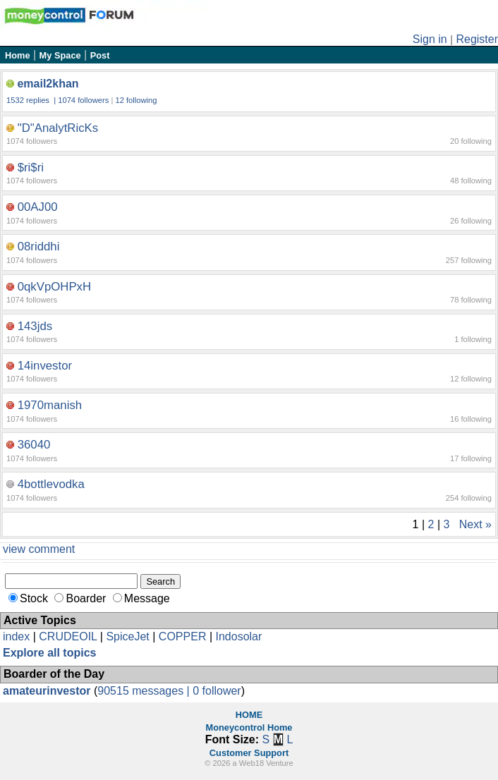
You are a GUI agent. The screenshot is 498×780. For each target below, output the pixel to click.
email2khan (47, 84)
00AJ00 (38, 207)
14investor (45, 365)
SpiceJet (127, 636)
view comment (39, 549)
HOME (249, 714)
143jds (35, 326)
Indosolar (238, 636)
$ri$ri (31, 167)
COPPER (183, 636)
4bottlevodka (51, 484)
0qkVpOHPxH (54, 286)
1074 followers (83, 100)
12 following (136, 100)
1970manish (50, 405)
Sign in (430, 39)
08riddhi (39, 246)
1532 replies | (32, 100)
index (16, 636)
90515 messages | (145, 691)
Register (477, 39)
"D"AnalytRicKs (58, 128)
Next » (475, 524)
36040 (34, 444)
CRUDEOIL (68, 636)
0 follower (217, 691)
